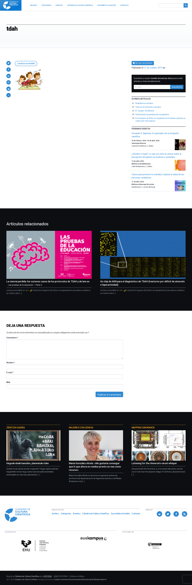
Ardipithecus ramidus (144, 103)
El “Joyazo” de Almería (144, 111)
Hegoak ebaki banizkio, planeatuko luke (27, 463)
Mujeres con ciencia (81, 427)
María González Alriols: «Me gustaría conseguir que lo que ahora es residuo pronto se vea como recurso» (95, 466)
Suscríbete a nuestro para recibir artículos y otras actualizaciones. (158, 79)
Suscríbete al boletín (120, 513)
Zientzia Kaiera (15, 427)
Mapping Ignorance (143, 427)
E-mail (9, 372)
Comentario (12, 338)
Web (8, 382)
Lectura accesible (26, 63)
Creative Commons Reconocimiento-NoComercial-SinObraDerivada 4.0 (80, 579)
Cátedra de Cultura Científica (95, 513)
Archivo (55, 513)
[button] (8, 63)
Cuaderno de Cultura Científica (26, 579)
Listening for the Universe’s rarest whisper (154, 463)
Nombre (10, 363)
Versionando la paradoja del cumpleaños (152, 114)
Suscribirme (177, 87)
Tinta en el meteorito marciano (148, 107)
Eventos (76, 513)
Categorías (66, 513)
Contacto (136, 513)
